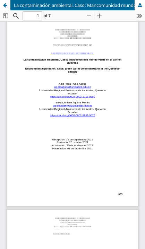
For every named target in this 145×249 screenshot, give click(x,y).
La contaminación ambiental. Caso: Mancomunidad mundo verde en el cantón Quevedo (79, 5)
